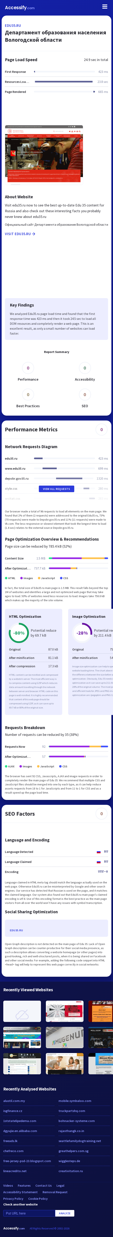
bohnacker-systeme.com (77, 1121)
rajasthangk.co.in (71, 1131)
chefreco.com (13, 1151)
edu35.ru (13, 25)
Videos (8, 1185)
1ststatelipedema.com (19, 1121)
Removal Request (55, 1192)
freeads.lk (10, 1141)
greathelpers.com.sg (73, 1151)
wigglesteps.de (69, 1161)
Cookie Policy (38, 1198)
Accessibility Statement (20, 1192)
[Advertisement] (56, 112)
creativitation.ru (71, 1171)
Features (24, 1185)
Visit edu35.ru (20, 233)
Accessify (20, 8)
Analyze (65, 1213)
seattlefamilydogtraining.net (80, 1141)
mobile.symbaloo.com (75, 1101)
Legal (60, 1185)
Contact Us (43, 1185)
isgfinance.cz (12, 1111)
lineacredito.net (15, 1171)
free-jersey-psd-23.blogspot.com (27, 1161)
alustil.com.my (14, 1101)
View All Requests (56, 489)
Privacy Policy (13, 1198)
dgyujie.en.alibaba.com (20, 1131)
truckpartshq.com (72, 1111)
